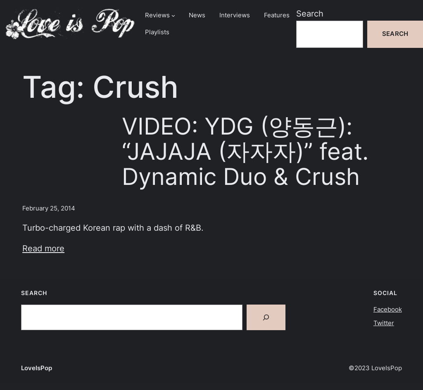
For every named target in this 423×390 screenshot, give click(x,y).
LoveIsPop (36, 368)
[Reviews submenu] (173, 15)
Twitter (383, 323)
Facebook (387, 309)
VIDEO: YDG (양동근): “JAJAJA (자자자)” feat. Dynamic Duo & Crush (245, 151)
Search (309, 13)
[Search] (266, 317)
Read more (43, 248)
